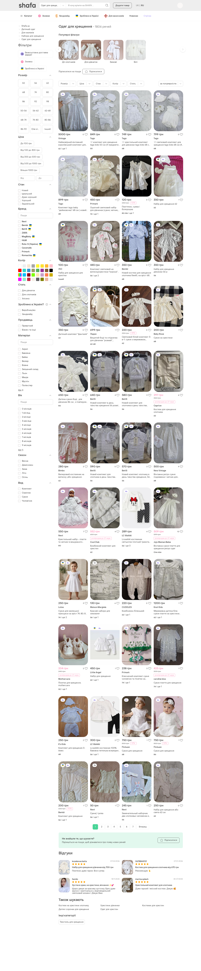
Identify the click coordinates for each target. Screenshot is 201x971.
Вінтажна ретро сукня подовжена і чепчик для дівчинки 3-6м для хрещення (168, 475)
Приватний (25, 326)
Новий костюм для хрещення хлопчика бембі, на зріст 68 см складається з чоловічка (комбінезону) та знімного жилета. (136, 274)
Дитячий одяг (26, 29)
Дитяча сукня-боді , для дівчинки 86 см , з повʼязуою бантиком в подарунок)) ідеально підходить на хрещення (72, 400)
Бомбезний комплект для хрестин (102, 547)
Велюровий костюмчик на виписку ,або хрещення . (71, 475)
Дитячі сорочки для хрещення (74, 909)
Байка (23, 357)
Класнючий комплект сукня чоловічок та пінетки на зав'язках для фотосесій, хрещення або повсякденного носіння (135, 677)
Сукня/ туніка (96, 813)
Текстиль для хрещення (71, 922)
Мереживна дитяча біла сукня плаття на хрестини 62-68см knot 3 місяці (166, 612)
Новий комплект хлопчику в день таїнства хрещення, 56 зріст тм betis (136, 475)
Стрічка (147, 16)
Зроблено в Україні (87, 16)
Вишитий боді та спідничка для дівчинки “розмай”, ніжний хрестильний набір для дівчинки (103, 339)
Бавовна (24, 353)
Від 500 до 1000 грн (31, 163)
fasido (75, 879)
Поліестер (25, 385)
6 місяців (24, 433)
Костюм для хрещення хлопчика (165, 410)
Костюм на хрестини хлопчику (74, 905)
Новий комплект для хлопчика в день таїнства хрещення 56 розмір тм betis (104, 475)
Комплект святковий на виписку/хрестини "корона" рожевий (104, 270)
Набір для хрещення (100, 676)
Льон (22, 373)
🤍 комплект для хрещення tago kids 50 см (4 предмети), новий (104, 143)
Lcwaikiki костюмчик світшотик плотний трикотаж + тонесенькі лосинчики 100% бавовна (136, 540)
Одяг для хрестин (109, 909)
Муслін (23, 381)
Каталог (26, 16)
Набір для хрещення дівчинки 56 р (164, 270)
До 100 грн (26, 143)
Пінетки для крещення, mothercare (69, 684)
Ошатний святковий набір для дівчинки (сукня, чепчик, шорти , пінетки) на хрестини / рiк (104, 209)
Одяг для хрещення (29, 39)
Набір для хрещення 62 (165, 204)
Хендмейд (62, 16)
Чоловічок (25, 501)
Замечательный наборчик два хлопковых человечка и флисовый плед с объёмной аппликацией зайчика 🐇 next (136, 814)
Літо (22, 473)
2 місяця (24, 417)
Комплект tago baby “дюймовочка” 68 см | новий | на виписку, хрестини (73, 209)
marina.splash (142, 879)
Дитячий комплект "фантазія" (73, 334)
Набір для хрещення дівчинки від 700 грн (92, 867)
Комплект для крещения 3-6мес (71, 749)
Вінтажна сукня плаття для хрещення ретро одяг (167, 547)
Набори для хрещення (31, 36)
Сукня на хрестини (163, 337)
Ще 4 (20, 390)
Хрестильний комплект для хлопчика (153, 885)
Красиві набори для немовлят (100, 612)
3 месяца (24, 421)
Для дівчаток (26, 290)
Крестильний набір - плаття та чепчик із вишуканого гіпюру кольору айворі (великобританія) (72, 540)
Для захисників (114, 16)
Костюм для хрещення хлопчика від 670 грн (157, 867)
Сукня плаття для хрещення (167, 682)
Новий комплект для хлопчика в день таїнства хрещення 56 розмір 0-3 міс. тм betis (136, 404)
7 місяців (24, 437)
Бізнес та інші (27, 330)
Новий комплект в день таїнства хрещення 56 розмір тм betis (104, 404)
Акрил (23, 349)
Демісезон (25, 465)
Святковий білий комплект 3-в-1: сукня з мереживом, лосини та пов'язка (136, 338)
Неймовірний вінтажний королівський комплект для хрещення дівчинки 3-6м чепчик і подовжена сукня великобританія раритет (72, 143)
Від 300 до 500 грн (30, 157)
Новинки (133, 16)
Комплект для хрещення (70, 816)
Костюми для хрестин (153, 905)
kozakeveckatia (79, 861)
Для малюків (26, 32)
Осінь (23, 477)
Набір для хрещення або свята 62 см (166, 811)
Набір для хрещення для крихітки (70, 274)
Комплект (25, 488)
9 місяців (24, 445)
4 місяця (24, 425)
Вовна (23, 365)
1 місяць (24, 413)
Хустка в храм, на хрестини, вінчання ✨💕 (93, 885)
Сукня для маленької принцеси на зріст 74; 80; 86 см (72, 612)
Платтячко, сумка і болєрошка (131, 208)
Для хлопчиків (27, 294)
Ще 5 (20, 450)
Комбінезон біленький (133, 611)
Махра (23, 377)
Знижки (44, 16)
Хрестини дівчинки (110, 905)
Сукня (23, 497)
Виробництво (26, 310)
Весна (23, 461)
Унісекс (24, 298)
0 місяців (24, 409)
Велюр (23, 361)
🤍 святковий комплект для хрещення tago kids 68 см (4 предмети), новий (168, 143)
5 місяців (24, 429)
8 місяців (24, 441)
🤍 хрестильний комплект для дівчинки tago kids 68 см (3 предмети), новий (136, 143)
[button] (58, 49)
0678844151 (141, 861)
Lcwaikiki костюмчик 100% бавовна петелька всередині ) (104, 749)
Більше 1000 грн (29, 170)
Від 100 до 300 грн (30, 150)
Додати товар (122, 5)
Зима (22, 469)
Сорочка (24, 492)
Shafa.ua (24, 26)
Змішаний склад (28, 369)
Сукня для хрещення (132, 751)
